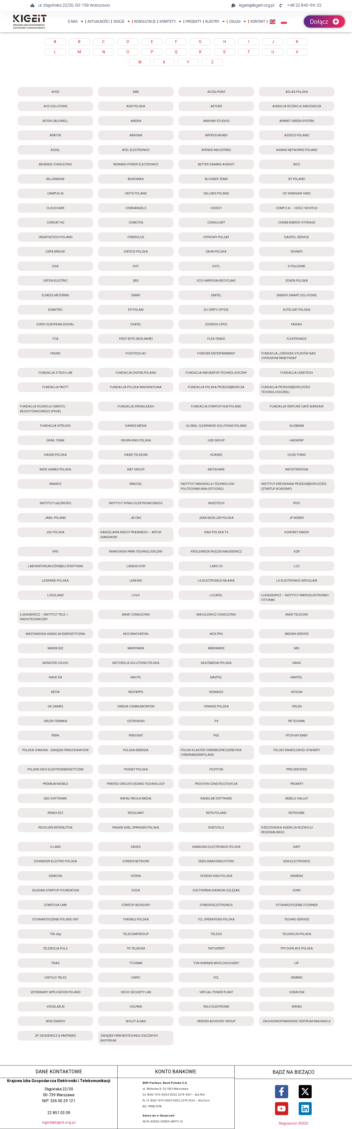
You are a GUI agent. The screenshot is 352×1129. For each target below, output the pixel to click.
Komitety (171, 21)
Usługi (238, 21)
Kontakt (257, 21)
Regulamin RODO (293, 1123)
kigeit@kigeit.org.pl (59, 1122)
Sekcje (122, 21)
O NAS (76, 21)
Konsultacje (145, 21)
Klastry (215, 21)
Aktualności (99, 21)
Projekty (193, 21)
